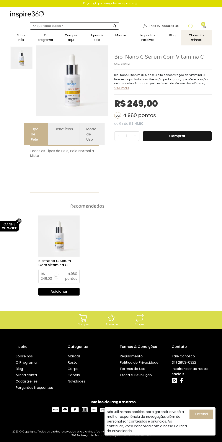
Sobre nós (21, 37)
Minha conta (26, 375)
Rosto (72, 362)
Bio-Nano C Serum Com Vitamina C (54, 263)
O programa (45, 37)
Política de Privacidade (139, 362)
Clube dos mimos (196, 37)
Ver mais (121, 88)
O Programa (26, 362)
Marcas (120, 35)
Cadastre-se (27, 381)
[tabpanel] (59, 255)
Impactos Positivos (147, 37)
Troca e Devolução (136, 375)
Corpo (73, 368)
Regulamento (131, 356)
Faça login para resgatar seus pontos (110, 3)
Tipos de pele (97, 37)
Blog (172, 35)
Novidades (76, 381)
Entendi (201, 413)
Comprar (177, 135)
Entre (153, 26)
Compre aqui (71, 37)
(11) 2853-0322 (184, 362)
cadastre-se (170, 26)
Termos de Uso (132, 368)
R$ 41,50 (136, 123)
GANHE (9, 226)
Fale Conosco (183, 356)
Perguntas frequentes (34, 387)
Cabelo (74, 375)
